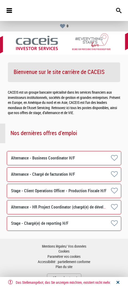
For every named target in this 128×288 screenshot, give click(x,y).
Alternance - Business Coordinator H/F (43, 158)
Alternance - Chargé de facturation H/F (43, 174)
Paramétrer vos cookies (64, 256)
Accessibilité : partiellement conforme (64, 262)
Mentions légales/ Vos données (64, 246)
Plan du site (64, 267)
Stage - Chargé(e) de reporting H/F (39, 223)
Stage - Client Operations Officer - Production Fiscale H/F (58, 190)
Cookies (64, 251)
